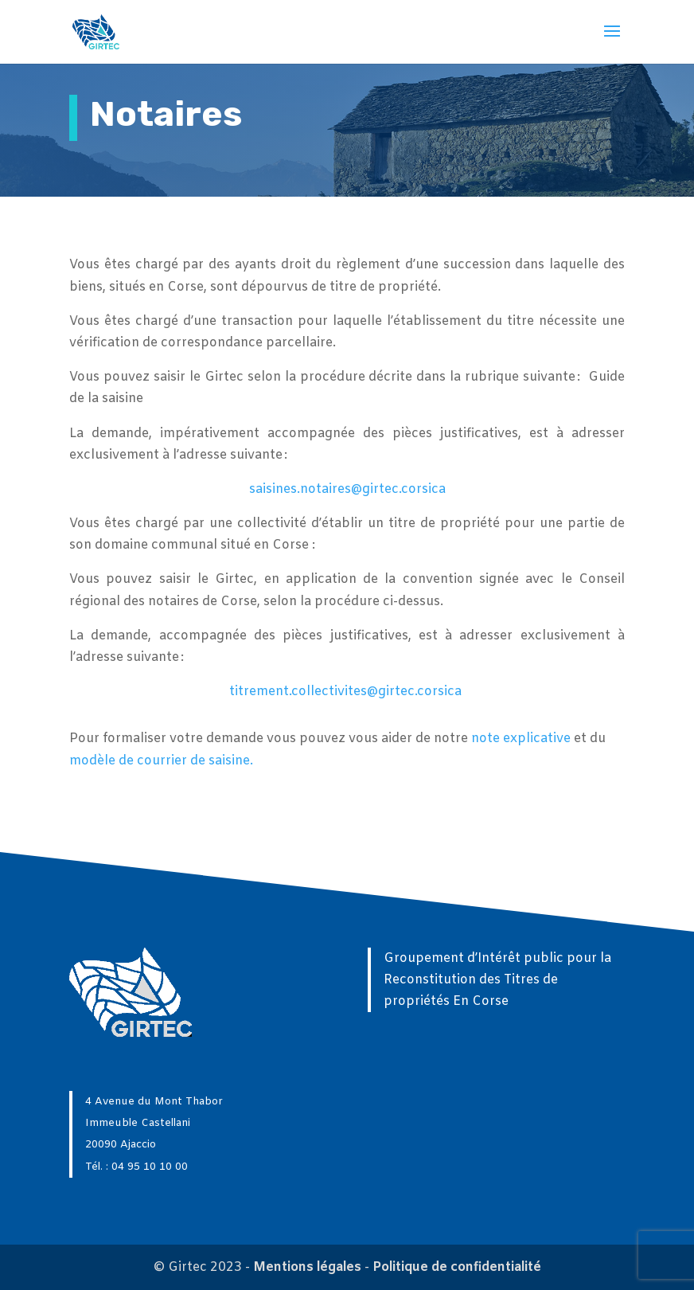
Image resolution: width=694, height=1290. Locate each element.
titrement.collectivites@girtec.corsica (345, 691)
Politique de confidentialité (456, 1267)
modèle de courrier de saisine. (161, 760)
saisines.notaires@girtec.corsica (347, 489)
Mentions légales (307, 1267)
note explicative (521, 738)
